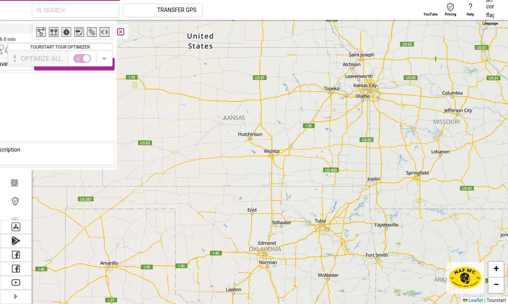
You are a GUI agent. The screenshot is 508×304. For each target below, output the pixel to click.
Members (32, 182)
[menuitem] (38, 182)
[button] (496, 269)
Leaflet (473, 300)
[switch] (43, 58)
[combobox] (150, 10)
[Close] (82, 31)
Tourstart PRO (40, 201)
